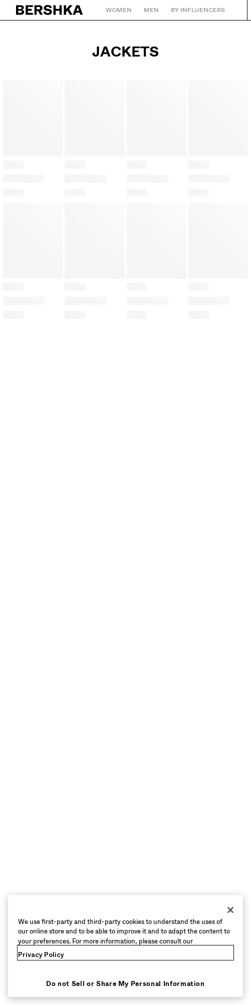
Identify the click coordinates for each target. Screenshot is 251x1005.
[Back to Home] (50, 10)
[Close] (230, 910)
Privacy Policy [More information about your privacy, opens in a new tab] (41, 954)
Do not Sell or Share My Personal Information (125, 983)
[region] (125, 946)
